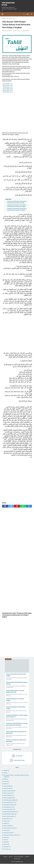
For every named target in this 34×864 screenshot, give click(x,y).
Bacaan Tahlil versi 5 (8, 89)
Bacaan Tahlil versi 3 (8, 85)
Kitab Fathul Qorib (9, 809)
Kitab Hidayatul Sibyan (9, 814)
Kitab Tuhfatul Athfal (9, 816)
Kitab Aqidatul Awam (9, 802)
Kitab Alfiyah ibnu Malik (10, 800)
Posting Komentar (25, 29)
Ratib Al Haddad (8, 825)
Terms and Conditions (18, 856)
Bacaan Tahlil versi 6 (8, 90)
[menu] (3, 12)
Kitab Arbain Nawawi (9, 804)
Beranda (5, 856)
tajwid (6, 841)
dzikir (5, 779)
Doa (5, 772)
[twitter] (11, 505)
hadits (6, 783)
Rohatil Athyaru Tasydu (10, 828)
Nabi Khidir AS (7, 818)
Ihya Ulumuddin (8, 786)
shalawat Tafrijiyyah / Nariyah (11, 834)
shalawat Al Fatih (8, 832)
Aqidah (6, 770)
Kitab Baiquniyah (8, 807)
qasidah (6, 823)
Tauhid (6, 844)
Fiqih (6, 781)
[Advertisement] (17, 112)
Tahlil (5, 839)
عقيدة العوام (7, 848)
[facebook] (5, 505)
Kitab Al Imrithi (7, 788)
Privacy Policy (17, 859)
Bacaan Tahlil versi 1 (8, 82)
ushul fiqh (7, 846)
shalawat (6, 830)
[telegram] (29, 505)
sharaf (6, 837)
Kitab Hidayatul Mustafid (10, 811)
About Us (11, 856)
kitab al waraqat (8, 793)
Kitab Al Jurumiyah (9, 790)
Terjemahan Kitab (8, 2)
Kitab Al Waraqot (8, 795)
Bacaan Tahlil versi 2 (8, 84)
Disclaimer (27, 856)
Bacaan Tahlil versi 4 (8, 87)
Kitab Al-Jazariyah (9, 797)
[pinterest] (17, 505)
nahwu (6, 821)
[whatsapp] (23, 505)
